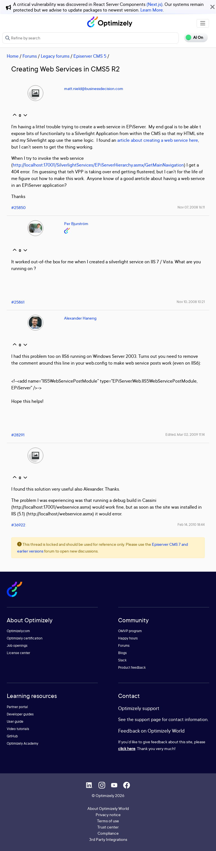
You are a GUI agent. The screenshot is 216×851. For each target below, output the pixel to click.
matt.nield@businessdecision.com (93, 88)
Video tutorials (18, 728)
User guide (15, 721)
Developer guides (20, 714)
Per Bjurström (76, 223)
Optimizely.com (18, 630)
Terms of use (108, 820)
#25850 (18, 207)
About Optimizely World (108, 808)
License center (18, 652)
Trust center (108, 827)
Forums (29, 56)
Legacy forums (55, 56)
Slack (122, 660)
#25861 (17, 302)
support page (148, 719)
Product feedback (132, 667)
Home (13, 56)
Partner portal (17, 706)
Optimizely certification (24, 638)
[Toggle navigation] (203, 23)
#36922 (18, 524)
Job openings (17, 645)
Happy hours (128, 638)
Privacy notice (108, 814)
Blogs (122, 652)
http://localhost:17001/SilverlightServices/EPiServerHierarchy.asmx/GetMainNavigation (98, 165)
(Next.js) (155, 4)
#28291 (17, 434)
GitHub (12, 736)
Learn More (151, 10)
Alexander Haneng (80, 318)
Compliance (108, 833)
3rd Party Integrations (108, 839)
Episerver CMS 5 (89, 56)
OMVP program (130, 630)
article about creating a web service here (157, 140)
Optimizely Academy (22, 743)
